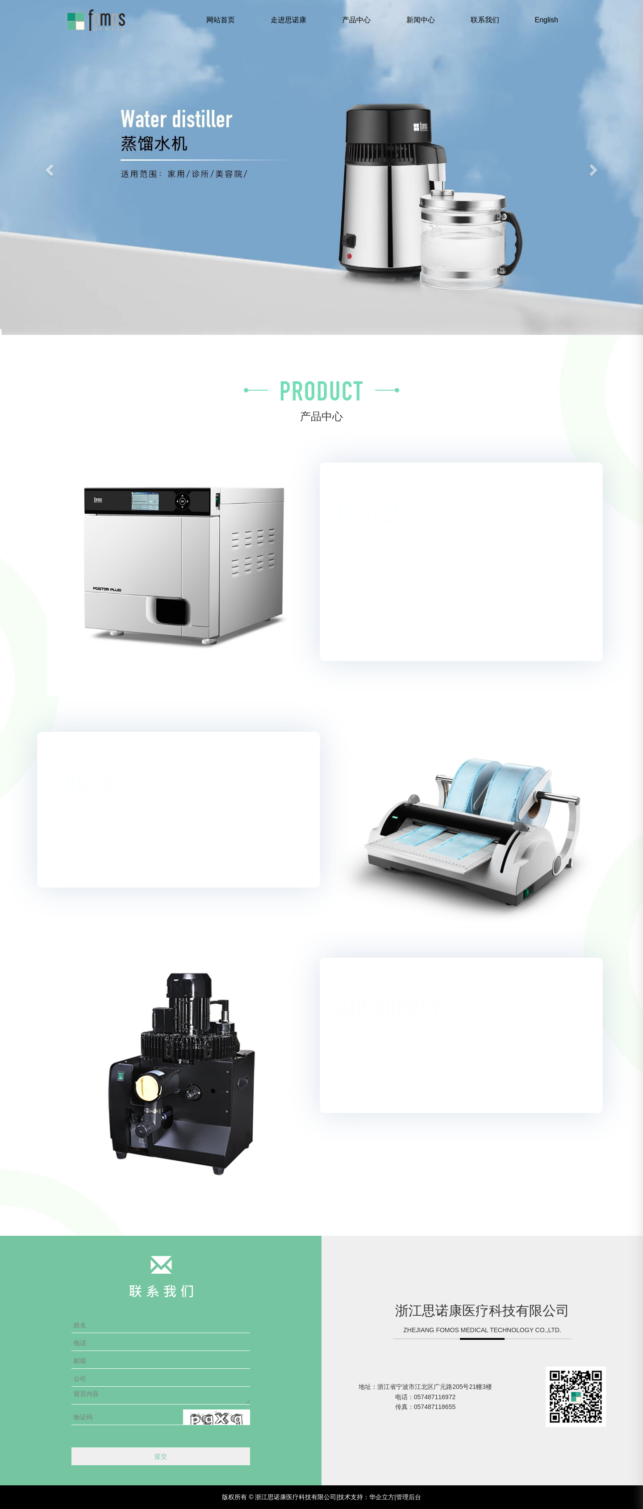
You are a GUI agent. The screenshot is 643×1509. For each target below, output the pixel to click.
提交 (160, 1456)
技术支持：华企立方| (367, 1497)
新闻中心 (420, 20)
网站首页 (220, 20)
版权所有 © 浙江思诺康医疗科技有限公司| (280, 1497)
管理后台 (408, 1497)
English (546, 20)
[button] (48, 167)
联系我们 (485, 20)
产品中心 (356, 20)
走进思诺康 (288, 20)
